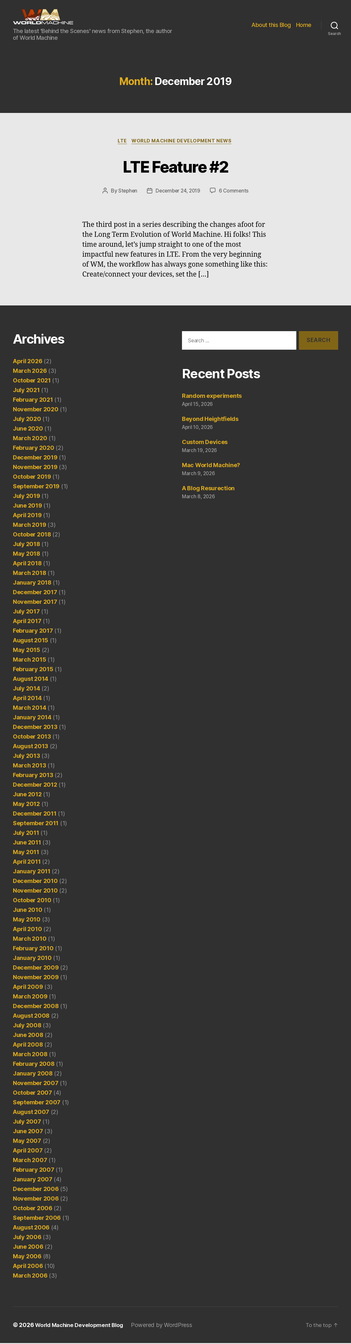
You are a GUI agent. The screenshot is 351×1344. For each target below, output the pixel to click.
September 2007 (36, 1103)
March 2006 (30, 1276)
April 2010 (27, 930)
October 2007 (32, 1093)
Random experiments (212, 397)
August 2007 (31, 1112)
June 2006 (28, 1247)
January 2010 (32, 958)
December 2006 (36, 1189)
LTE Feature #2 (175, 166)
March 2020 (30, 439)
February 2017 (33, 631)
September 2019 (36, 487)
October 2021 (32, 381)
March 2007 (30, 1161)
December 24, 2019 (178, 191)
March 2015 (29, 660)
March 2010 (29, 939)
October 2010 (32, 901)
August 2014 (30, 679)
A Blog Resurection (208, 489)
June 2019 (27, 506)
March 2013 (29, 766)
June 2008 (28, 1035)
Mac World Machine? (211, 466)
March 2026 (30, 371)
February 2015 (33, 670)
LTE (121, 141)
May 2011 (26, 853)
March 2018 (29, 573)
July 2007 (27, 1122)
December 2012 (35, 785)
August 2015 (30, 641)
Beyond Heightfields (210, 420)
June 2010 (27, 910)
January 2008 (33, 1074)
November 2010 (35, 891)
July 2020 (27, 419)
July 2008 (27, 1026)
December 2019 (35, 458)
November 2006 (36, 1199)
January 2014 (32, 718)
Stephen (126, 191)
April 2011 (26, 862)
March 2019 (29, 525)
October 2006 (32, 1209)
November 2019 (35, 468)
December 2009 (36, 968)
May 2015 (26, 650)
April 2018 (27, 564)
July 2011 (26, 833)
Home (303, 24)
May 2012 (26, 804)
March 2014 (29, 708)
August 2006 (31, 1228)
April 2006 (28, 1266)
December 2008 (36, 1007)
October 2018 (32, 535)
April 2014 (27, 699)
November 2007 (36, 1084)
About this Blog (271, 24)
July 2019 (26, 496)
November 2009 (36, 978)
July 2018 (26, 545)
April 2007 (27, 1151)
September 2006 (37, 1218)
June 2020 (28, 429)
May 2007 (27, 1141)
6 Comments (236, 191)
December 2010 (35, 881)
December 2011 (35, 814)
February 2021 (33, 400)
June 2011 (27, 843)
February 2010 (33, 949)
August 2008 (31, 1016)
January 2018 (32, 583)
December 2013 (35, 727)
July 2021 (26, 391)
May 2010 (26, 920)
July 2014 (26, 689)
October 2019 (32, 477)
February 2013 (33, 776)
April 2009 (28, 987)
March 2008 (30, 1055)
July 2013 (26, 756)
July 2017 (26, 612)
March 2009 (30, 997)
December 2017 (35, 593)
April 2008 (28, 1045)
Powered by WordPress (168, 1326)
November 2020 (36, 410)
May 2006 (27, 1257)
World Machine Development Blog (82, 1326)
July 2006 (27, 1238)
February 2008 (34, 1064)
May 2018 (26, 554)
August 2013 (30, 747)
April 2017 (27, 622)
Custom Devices (205, 443)
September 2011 (36, 824)
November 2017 (35, 602)
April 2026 (27, 362)
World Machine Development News (184, 141)
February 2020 (33, 448)
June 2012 (27, 795)
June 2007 (28, 1132)
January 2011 (31, 872)
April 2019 (27, 516)
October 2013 (32, 737)
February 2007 (33, 1170)
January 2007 (32, 1180)
